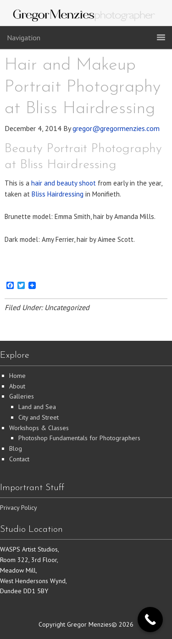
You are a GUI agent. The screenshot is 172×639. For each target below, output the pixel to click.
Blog (15, 448)
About (17, 386)
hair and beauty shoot (63, 183)
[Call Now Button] (150, 619)
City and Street (38, 417)
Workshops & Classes (39, 428)
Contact (19, 459)
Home (17, 375)
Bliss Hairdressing (57, 194)
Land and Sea (37, 407)
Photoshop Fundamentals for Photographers (79, 438)
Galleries (21, 396)
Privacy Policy (18, 507)
